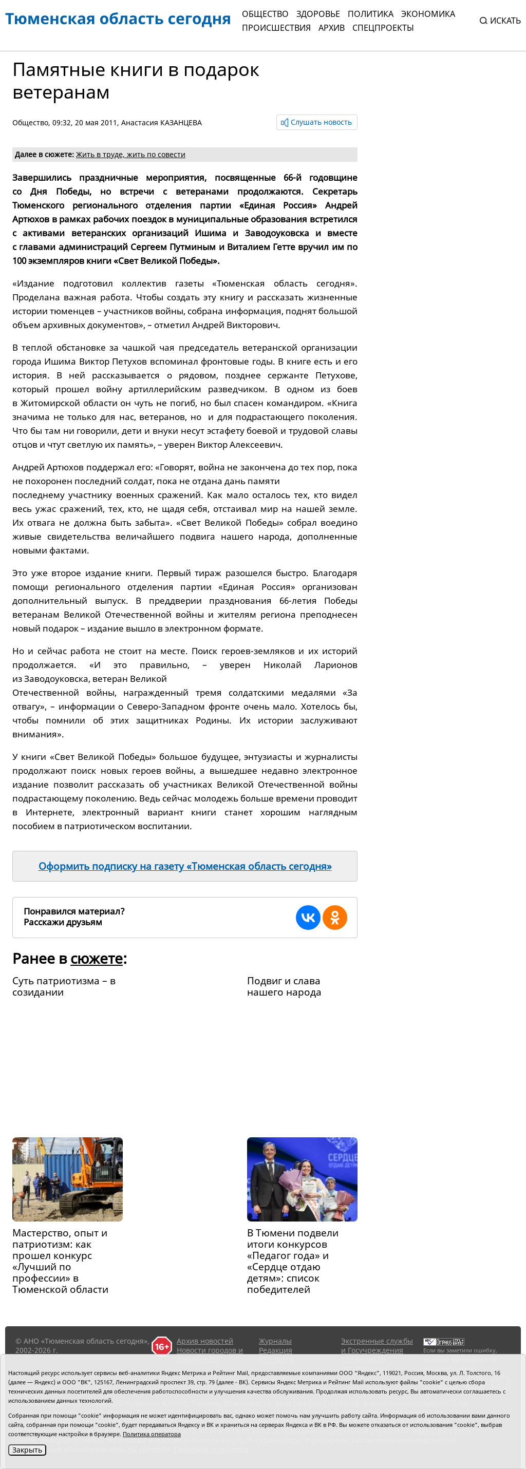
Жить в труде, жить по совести (130, 154)
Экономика (428, 14)
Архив (331, 27)
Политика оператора (152, 1434)
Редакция (275, 1350)
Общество (265, 14)
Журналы (275, 1341)
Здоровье (318, 14)
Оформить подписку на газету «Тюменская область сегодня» (185, 866)
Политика (370, 14)
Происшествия (276, 27)
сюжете (96, 958)
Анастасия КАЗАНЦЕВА (161, 122)
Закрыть (27, 1450)
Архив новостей (205, 1341)
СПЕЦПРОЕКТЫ (383, 27)
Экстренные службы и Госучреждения (377, 1345)
